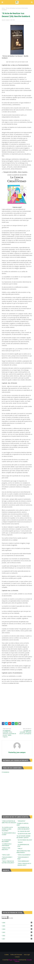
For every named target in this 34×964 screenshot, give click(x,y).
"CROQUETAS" (21, 821)
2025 (17, 926)
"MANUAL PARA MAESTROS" (6, 848)
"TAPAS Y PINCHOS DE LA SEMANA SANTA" (24, 864)
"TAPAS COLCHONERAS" (24, 855)
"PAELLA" (19, 848)
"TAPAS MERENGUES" (23, 861)
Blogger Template (13, 960)
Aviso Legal (27, 954)
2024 (17, 929)
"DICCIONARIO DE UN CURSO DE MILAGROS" (23, 828)
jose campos (6, 20)
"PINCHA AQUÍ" (17, 207)
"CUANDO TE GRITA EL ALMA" (22, 824)
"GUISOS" (20, 842)
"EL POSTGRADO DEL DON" (24, 840)
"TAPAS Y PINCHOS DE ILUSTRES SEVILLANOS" (8, 862)
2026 (17, 922)
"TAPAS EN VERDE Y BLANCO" (7, 858)
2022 (17, 935)
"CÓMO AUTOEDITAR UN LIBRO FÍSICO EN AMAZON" (9, 821)
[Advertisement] (17, 702)
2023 (17, 932)
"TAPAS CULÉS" (6, 855)
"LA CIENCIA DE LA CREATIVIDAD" (6, 844)
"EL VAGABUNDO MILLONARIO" (6, 840)
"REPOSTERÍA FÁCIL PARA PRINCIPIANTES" (23, 851)
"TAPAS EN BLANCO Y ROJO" (23, 858)
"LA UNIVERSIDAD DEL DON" (23, 845)
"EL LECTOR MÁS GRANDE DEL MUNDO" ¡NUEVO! (23, 836)
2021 (17, 939)
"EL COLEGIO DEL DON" (23, 831)
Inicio (3, 8)
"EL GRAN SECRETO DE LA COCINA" (9, 833)
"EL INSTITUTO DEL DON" (24, 833)
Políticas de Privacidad (16, 954)
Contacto (17, 957)
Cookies (6, 954)
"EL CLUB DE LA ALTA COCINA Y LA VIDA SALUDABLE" (7, 828)
